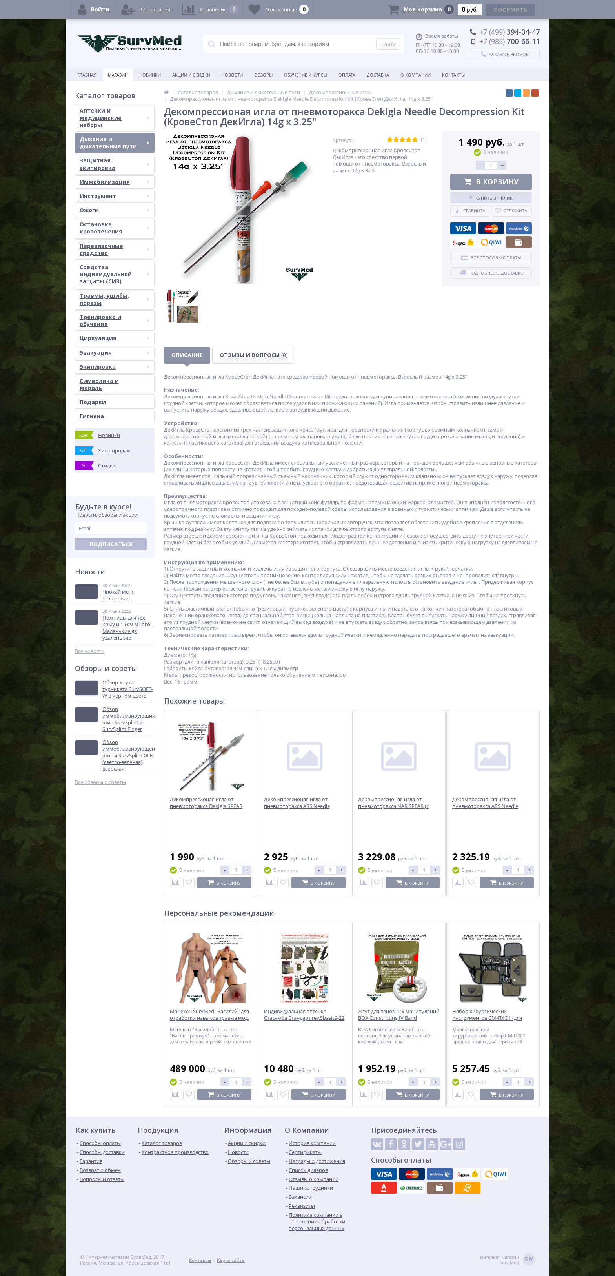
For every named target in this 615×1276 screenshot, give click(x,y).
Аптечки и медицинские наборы (114, 117)
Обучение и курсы (305, 75)
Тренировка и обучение (114, 320)
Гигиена (92, 416)
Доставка (378, 75)
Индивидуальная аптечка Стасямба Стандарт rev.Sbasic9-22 (304, 1014)
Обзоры (263, 75)
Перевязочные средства (114, 249)
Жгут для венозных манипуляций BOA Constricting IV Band (398, 1014)
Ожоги (114, 210)
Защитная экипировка (114, 164)
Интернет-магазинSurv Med (507, 1260)
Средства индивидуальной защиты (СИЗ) (114, 274)
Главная (86, 75)
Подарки (93, 402)
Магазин (118, 75)
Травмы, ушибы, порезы (114, 299)
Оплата (346, 75)
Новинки (150, 75)
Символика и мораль (99, 384)
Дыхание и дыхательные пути (114, 142)
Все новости (89, 651)
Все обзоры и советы (100, 782)
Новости (232, 75)
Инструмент (114, 196)
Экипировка (114, 366)
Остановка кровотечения (114, 228)
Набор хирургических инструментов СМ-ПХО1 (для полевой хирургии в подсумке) (490, 1018)
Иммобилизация (114, 182)
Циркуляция (114, 338)
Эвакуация (114, 352)
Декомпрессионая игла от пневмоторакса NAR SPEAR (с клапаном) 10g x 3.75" (393, 806)
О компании (415, 75)
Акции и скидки (191, 75)
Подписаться (111, 544)
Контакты (453, 75)
